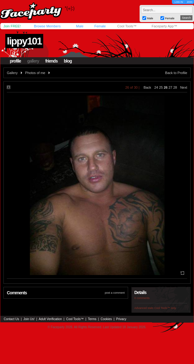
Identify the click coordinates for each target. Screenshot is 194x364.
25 (161, 87)
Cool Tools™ (126, 26)
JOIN (189, 2)
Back (147, 87)
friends (51, 60)
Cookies (106, 319)
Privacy (121, 319)
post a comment (115, 292)
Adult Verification (50, 319)
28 (175, 87)
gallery (33, 60)
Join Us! (29, 319)
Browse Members (47, 26)
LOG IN (178, 2)
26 (166, 87)
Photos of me (35, 73)
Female (100, 26)
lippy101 (24, 41)
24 (156, 87)
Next (183, 87)
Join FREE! (12, 26)
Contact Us (11, 319)
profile (15, 60)
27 (170, 87)
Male (79, 26)
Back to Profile (176, 73)
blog (68, 60)
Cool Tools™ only (165, 308)
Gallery (12, 73)
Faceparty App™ (164, 26)
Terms (92, 319)
